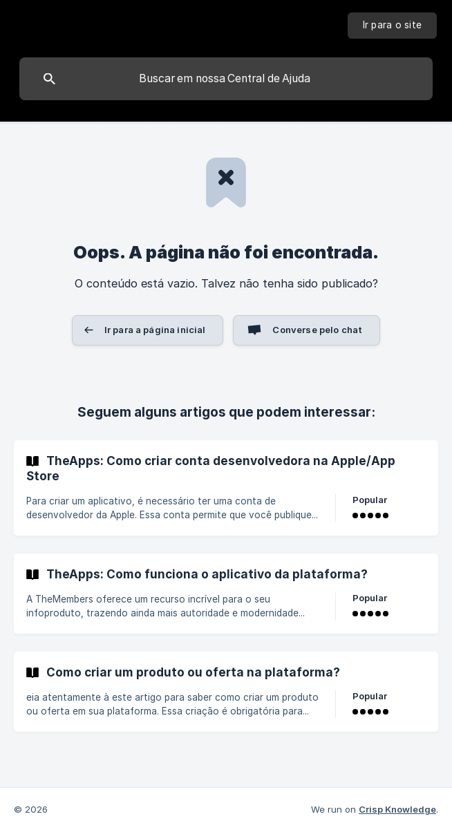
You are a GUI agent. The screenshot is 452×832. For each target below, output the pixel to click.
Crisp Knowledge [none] (397, 809)
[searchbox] (226, 78)
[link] (226, 488)
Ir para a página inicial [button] (155, 329)
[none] (392, 25)
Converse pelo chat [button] (317, 329)
